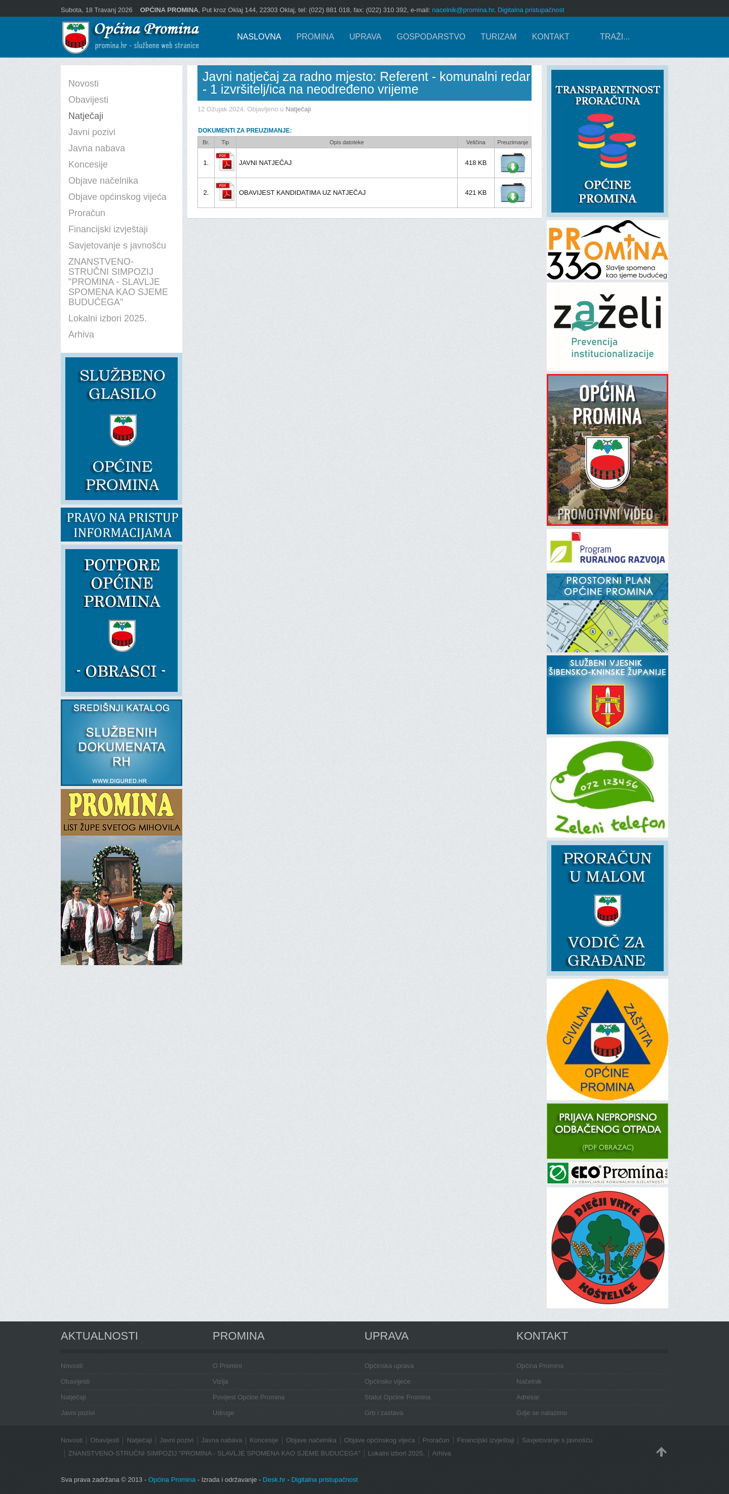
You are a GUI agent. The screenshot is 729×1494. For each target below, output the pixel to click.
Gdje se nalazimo (541, 1413)
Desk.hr (274, 1479)
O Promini (227, 1366)
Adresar (528, 1397)
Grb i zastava (383, 1413)
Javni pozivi (78, 1413)
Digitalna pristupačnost (531, 10)
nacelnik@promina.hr (463, 10)
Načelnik (529, 1381)
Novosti (72, 1366)
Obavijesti (75, 1381)
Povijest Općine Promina (249, 1397)
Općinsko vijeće (387, 1381)
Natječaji (298, 109)
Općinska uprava (389, 1366)
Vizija (220, 1381)
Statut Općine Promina (397, 1397)
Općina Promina (539, 1366)
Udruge (223, 1413)
